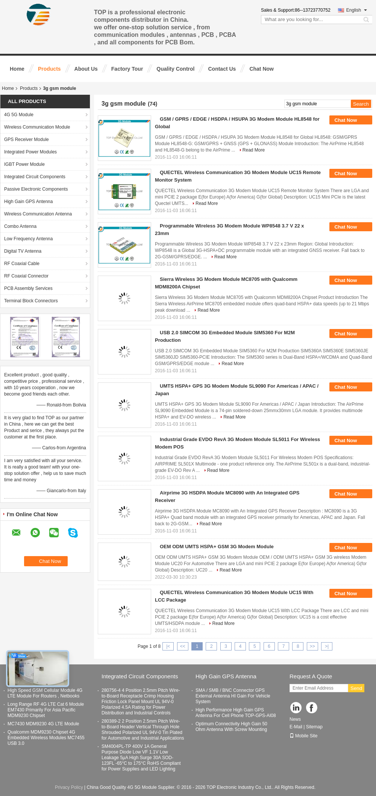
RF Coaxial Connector (26, 276)
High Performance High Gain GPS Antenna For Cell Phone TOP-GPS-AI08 (236, 712)
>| (327, 646)
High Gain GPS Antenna (28, 201)
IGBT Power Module (24, 164)
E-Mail (296, 726)
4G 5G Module (18, 114)
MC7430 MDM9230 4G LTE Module (43, 723)
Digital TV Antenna (22, 251)
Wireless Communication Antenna (38, 214)
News (295, 719)
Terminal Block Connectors (31, 300)
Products (49, 69)
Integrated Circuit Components (34, 176)
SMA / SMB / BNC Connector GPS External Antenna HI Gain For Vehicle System (233, 696)
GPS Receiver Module (26, 139)
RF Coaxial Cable (21, 263)
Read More (254, 150)
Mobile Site (303, 735)
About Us (86, 69)
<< (182, 646)
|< (168, 646)
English (356, 10)
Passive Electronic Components (36, 189)
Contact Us (222, 69)
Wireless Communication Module (37, 127)
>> (312, 646)
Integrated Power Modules (30, 152)
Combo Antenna (20, 226)
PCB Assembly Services (28, 288)
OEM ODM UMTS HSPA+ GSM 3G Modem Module (217, 546)
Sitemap (314, 726)
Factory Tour (127, 69)
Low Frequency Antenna (28, 238)
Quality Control (175, 69)
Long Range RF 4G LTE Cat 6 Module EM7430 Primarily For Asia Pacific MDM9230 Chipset (46, 710)
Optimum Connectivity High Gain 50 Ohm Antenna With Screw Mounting (231, 726)
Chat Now (261, 69)
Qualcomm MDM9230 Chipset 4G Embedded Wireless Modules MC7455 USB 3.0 (46, 737)
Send (356, 688)
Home (17, 69)
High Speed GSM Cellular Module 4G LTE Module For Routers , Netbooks (45, 693)
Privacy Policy (69, 787)
